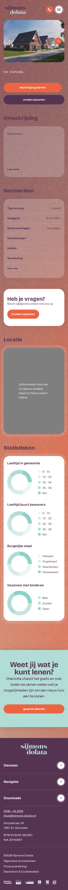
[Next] (58, 41)
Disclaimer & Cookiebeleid (21, 871)
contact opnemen (34, 99)
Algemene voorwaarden (20, 861)
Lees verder (13, 169)
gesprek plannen (34, 708)
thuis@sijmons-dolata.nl (20, 815)
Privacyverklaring (15, 866)
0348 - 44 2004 (13, 811)
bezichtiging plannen (32, 87)
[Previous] (9, 41)
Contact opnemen (23, 314)
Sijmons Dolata (23, 855)
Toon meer (12, 268)
